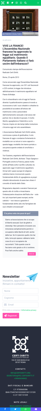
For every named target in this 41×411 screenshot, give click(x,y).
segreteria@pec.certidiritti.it (20, 376)
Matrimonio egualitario (12, 34)
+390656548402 (20, 378)
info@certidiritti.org (20, 373)
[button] (38, 3)
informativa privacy (28, 310)
